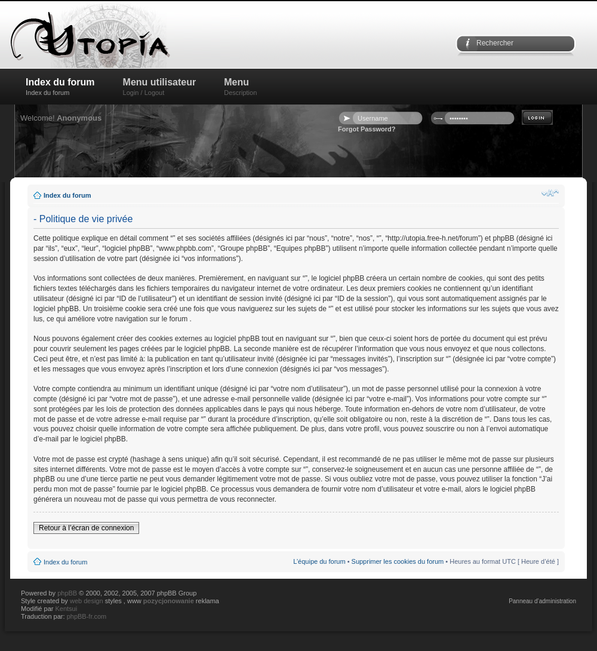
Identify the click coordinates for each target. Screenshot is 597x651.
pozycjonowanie (168, 600)
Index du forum (60, 86)
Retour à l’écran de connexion (86, 528)
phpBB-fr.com (87, 616)
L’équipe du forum (319, 561)
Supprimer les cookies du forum (398, 561)
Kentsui (66, 608)
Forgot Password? (367, 129)
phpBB (67, 593)
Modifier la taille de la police (550, 193)
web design (87, 600)
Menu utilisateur (159, 86)
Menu (240, 86)
